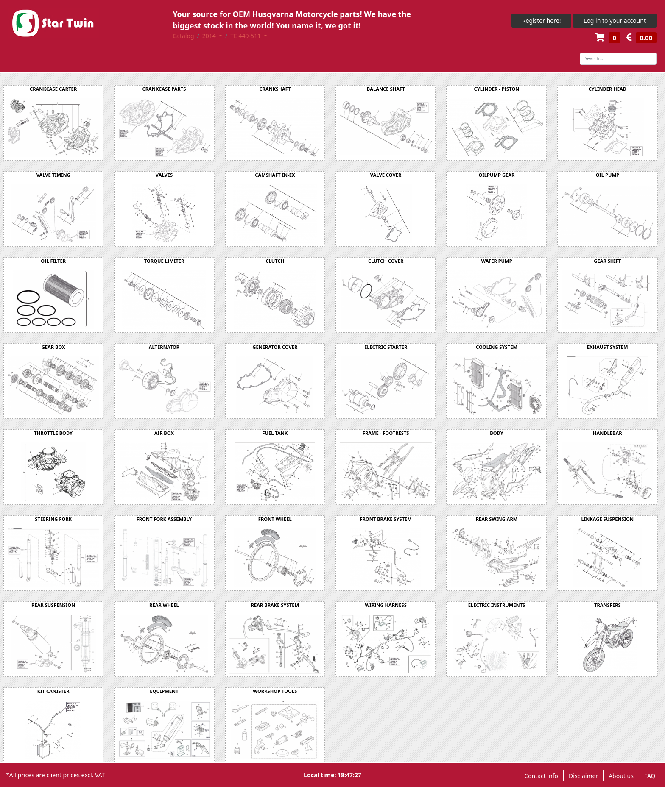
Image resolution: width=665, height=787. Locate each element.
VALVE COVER (386, 175)
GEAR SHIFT (607, 261)
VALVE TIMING (53, 175)
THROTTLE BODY (53, 433)
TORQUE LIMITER (164, 261)
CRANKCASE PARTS (164, 89)
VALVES (164, 175)
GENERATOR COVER (274, 347)
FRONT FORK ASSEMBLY (164, 519)
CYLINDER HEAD (607, 89)
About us (621, 776)
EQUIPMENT (164, 691)
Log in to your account (615, 21)
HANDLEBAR (607, 433)
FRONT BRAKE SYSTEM (386, 519)
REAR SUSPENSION (53, 605)
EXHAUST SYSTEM (607, 347)
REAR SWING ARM (497, 519)
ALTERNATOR (164, 347)
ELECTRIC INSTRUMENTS (496, 605)
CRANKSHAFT (275, 89)
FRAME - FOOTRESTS (386, 433)
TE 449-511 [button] (246, 36)
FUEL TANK (275, 433)
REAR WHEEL (164, 605)
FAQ (650, 776)
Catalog (183, 36)
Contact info (541, 776)
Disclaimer (583, 776)
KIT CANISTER (53, 691)
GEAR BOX (53, 347)
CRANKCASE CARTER (53, 89)
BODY (496, 433)
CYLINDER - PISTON (497, 89)
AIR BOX (164, 433)
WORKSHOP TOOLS (275, 691)
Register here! (541, 21)
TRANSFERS (607, 605)
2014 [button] (210, 36)
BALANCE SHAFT (386, 89)
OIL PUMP (607, 175)
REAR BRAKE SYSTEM (275, 605)
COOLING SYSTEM (496, 347)
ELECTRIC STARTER (385, 347)
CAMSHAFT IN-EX (275, 175)
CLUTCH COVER (385, 261)
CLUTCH (274, 261)
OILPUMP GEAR (497, 175)
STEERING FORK (53, 519)
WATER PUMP (496, 261)
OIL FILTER (53, 261)
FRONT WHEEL (275, 519)
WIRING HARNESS (386, 605)
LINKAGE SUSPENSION (607, 519)
